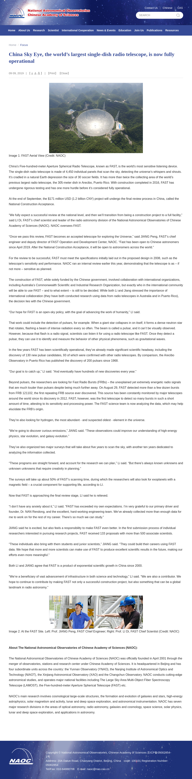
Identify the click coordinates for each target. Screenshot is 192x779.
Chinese (167, 7)
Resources (172, 30)
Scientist (53, 30)
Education (124, 30)
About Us (24, 30)
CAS (180, 7)
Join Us (139, 30)
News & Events (106, 30)
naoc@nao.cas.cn (98, 769)
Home (11, 30)
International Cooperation (78, 30)
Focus (24, 44)
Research (39, 30)
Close (64, 73)
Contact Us (151, 7)
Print (52, 73)
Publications (154, 30)
